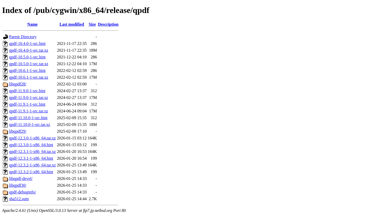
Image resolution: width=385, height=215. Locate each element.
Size (92, 24)
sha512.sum (19, 199)
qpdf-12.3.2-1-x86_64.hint (31, 172)
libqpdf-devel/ (21, 178)
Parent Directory (23, 37)
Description (108, 24)
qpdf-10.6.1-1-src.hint (27, 70)
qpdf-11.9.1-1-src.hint (27, 104)
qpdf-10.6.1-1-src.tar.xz (28, 77)
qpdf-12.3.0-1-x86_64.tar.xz (32, 138)
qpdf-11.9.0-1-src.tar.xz (28, 97)
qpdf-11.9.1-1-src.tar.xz (28, 111)
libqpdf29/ (17, 131)
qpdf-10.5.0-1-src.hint (27, 57)
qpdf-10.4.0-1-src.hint (27, 43)
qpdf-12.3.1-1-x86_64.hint (31, 158)
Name (32, 24)
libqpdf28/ (17, 84)
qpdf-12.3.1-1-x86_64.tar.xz (32, 151)
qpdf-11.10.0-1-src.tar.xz (29, 124)
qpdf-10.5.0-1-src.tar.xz (28, 64)
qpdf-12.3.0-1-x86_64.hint (31, 145)
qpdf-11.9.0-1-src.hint (27, 91)
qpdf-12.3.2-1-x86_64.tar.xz (32, 165)
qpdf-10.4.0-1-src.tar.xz (28, 50)
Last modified (72, 24)
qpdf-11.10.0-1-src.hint (28, 118)
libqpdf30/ (17, 185)
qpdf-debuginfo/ (22, 192)
